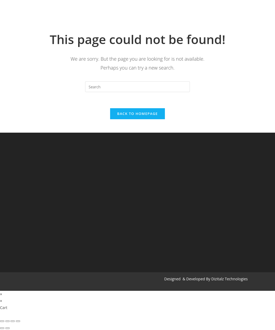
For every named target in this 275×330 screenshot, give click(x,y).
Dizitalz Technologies (229, 278)
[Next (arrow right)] (7, 328)
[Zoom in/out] (18, 321)
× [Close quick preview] (1, 294)
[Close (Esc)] (2, 321)
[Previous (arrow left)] (2, 328)
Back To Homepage (137, 113)
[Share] (7, 321)
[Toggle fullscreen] (12, 321)
